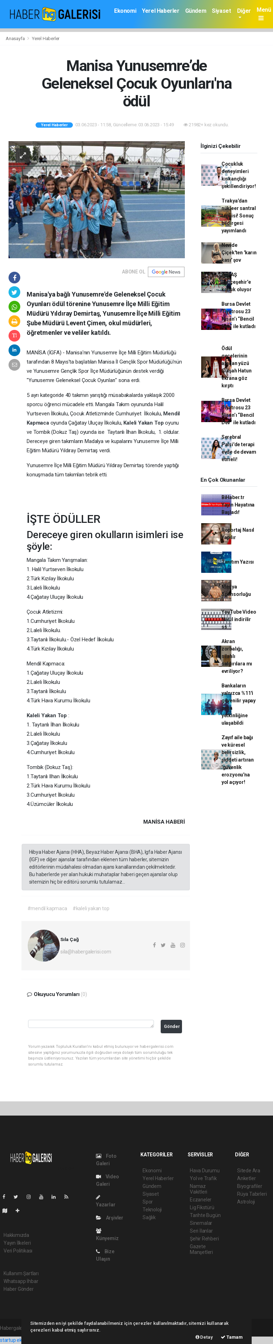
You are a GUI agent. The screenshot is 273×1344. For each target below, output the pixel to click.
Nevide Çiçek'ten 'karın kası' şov (239, 252)
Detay (204, 1337)
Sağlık (149, 1217)
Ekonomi (125, 10)
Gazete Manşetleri (201, 1249)
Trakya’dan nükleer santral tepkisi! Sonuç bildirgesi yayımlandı (238, 215)
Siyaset (221, 10)
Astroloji (246, 1202)
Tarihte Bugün (205, 1215)
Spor (148, 1202)
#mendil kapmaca (47, 908)
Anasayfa (16, 38)
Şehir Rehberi (204, 1238)
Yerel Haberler (160, 10)
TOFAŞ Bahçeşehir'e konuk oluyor (236, 282)
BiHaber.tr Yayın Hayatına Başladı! (238, 504)
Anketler (246, 1178)
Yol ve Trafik (203, 1178)
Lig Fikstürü (202, 1207)
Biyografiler (249, 1186)
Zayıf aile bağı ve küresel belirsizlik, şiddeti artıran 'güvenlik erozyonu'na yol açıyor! (237, 760)
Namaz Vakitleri (198, 1189)
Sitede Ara (248, 1170)
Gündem (196, 10)
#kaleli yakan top (91, 908)
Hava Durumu (205, 1170)
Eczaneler (201, 1199)
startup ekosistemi (20, 1340)
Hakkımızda (16, 1235)
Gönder (172, 1026)
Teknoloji (152, 1209)
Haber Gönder (19, 1289)
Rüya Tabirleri (252, 1194)
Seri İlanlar (201, 1231)
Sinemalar (201, 1223)
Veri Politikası (18, 1251)
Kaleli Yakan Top (144, 423)
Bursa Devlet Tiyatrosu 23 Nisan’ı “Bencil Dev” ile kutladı (238, 319)
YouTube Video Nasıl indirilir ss (238, 619)
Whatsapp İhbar (21, 1281)
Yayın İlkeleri (17, 1243)
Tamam (232, 1337)
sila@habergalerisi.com (85, 952)
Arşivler (109, 1218)
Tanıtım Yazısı (237, 562)
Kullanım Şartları (21, 1273)
